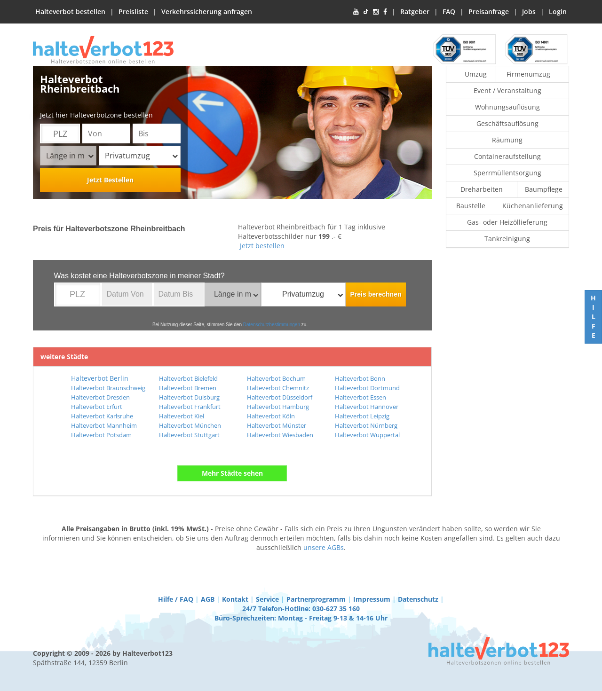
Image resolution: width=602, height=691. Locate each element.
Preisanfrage (488, 11)
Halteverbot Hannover (366, 406)
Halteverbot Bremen (187, 388)
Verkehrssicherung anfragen (206, 11)
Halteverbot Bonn (360, 378)
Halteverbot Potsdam (101, 435)
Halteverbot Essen (360, 397)
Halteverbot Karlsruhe (102, 416)
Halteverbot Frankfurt (190, 406)
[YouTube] (356, 12)
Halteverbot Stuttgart (189, 435)
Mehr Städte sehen (232, 473)
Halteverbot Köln (271, 416)
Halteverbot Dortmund (367, 388)
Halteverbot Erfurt (96, 406)
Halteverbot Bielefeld (188, 378)
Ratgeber (414, 11)
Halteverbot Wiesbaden (280, 435)
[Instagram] (376, 12)
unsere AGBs (323, 547)
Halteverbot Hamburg (278, 406)
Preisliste (133, 11)
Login (558, 11)
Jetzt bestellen (262, 245)
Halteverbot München (190, 425)
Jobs (529, 11)
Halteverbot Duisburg (189, 397)
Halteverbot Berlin (99, 378)
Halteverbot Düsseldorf (279, 397)
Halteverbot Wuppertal (367, 435)
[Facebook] (385, 12)
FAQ (449, 11)
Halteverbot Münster (276, 425)
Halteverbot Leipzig (362, 416)
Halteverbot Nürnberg (366, 425)
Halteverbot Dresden (100, 397)
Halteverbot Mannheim (104, 425)
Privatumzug (141, 155)
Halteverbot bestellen (70, 11)
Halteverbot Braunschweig (108, 388)
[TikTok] (366, 12)
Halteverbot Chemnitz (278, 388)
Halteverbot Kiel (181, 416)
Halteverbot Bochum (276, 378)
